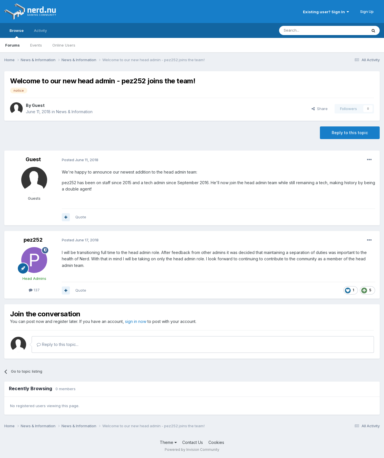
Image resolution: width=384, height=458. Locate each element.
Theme (168, 442)
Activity (40, 30)
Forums (12, 45)
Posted (80, 159)
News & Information (74, 111)
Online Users (63, 45)
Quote (80, 217)
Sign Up (367, 11)
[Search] (308, 30)
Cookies (216, 442)
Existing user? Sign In (326, 11)
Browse (16, 33)
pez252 (33, 240)
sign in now (135, 321)
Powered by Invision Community (192, 449)
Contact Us (192, 442)
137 (34, 290)
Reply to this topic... (57, 344)
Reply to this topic (350, 132)
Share (320, 108)
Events (36, 45)
